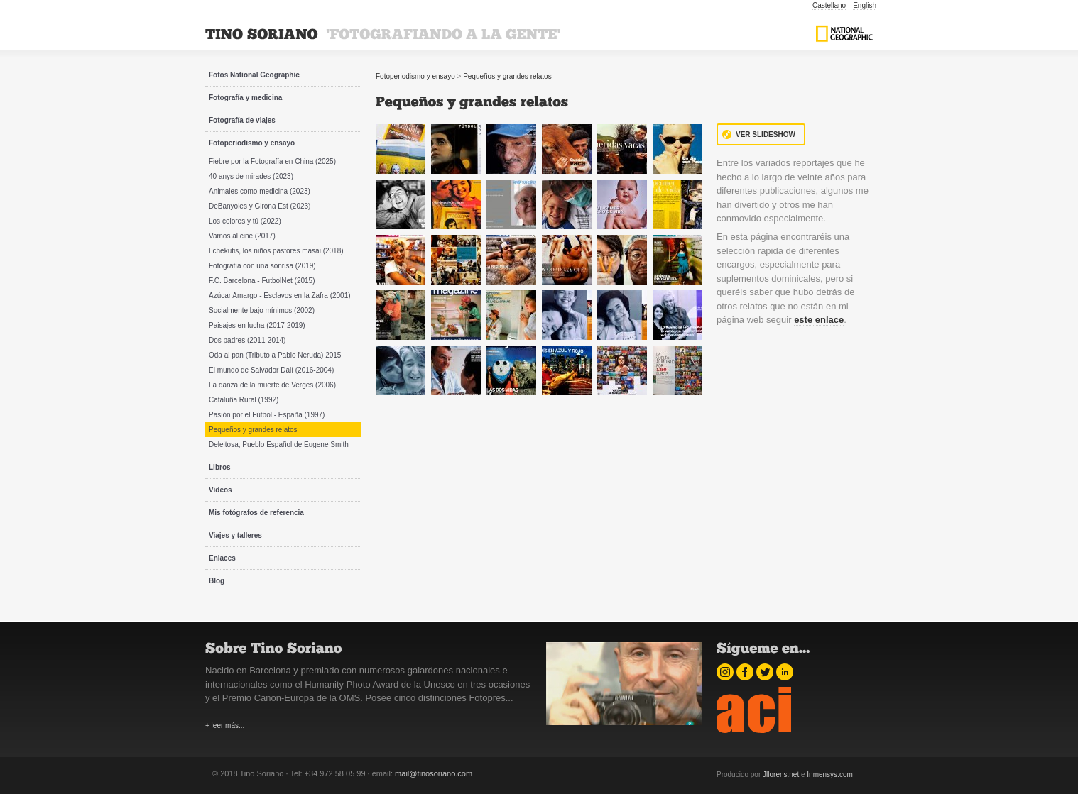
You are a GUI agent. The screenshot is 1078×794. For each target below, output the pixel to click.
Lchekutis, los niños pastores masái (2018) (276, 251)
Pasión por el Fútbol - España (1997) (267, 415)
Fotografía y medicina (245, 97)
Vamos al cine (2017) (242, 236)
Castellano (829, 5)
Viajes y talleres (235, 535)
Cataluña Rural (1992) (243, 400)
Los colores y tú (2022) (245, 221)
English (864, 5)
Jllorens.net (781, 774)
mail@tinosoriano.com (433, 773)
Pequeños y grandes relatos (253, 430)
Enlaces (222, 558)
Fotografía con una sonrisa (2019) (262, 266)
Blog (216, 581)
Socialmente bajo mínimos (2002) (262, 310)
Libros (220, 467)
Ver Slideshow (765, 134)
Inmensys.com (829, 774)
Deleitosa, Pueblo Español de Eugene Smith (279, 444)
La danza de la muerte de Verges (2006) (272, 385)
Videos (220, 490)
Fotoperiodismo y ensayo (252, 143)
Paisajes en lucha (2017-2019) (257, 325)
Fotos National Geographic (254, 75)
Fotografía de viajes (242, 120)
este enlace (819, 319)
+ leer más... (224, 725)
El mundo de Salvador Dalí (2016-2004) (271, 370)
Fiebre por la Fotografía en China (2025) (272, 161)
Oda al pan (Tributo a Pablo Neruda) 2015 (275, 355)
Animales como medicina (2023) (259, 191)
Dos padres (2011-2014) (247, 340)
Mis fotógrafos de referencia (256, 513)
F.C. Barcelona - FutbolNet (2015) (262, 281)
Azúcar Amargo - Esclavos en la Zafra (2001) (280, 295)
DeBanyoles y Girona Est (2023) (259, 206)
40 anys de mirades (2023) (251, 176)
